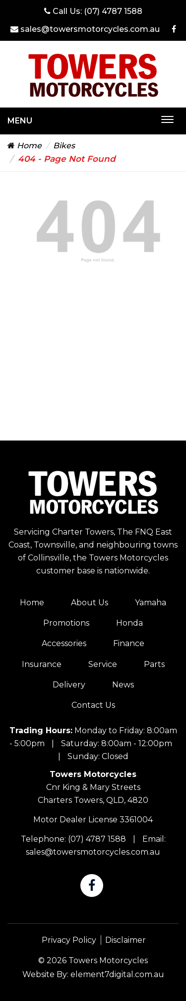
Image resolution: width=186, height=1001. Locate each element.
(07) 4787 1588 (113, 11)
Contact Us (93, 705)
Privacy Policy (69, 940)
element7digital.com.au (117, 974)
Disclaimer (125, 940)
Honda (129, 623)
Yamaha (150, 602)
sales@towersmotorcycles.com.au (85, 29)
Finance (128, 643)
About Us (89, 602)
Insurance (42, 664)
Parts (154, 664)
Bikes (64, 145)
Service (102, 664)
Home (24, 145)
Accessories (64, 643)
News (123, 684)
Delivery (69, 684)
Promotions (66, 623)
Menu (19, 120)
